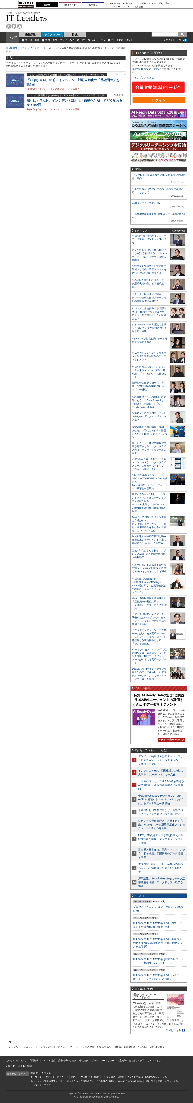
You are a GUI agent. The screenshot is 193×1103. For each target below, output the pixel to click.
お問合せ (10, 1066)
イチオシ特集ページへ (171, 739)
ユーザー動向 (32, 40)
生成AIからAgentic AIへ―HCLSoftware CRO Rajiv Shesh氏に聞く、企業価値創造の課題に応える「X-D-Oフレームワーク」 (149, 585)
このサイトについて (16, 1060)
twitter (8, 26)
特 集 (75, 34)
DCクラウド (70, 5)
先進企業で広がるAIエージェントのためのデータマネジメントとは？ (149, 416)
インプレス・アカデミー (43, 1085)
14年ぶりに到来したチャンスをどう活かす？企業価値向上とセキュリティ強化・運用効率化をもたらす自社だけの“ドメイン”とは (149, 524)
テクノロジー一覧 (37, 48)
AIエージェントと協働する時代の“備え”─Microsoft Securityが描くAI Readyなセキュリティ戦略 (149, 568)
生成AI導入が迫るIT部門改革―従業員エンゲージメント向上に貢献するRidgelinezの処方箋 (149, 540)
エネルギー (115, 7)
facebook (14, 26)
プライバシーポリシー (103, 1060)
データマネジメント (122, 40)
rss (19, 26)
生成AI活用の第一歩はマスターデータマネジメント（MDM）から (149, 239)
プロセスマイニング (56, 40)
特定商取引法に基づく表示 (130, 1060)
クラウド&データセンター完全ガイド (49, 1077)
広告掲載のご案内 (67, 1060)
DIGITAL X (150, 1081)
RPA (82, 40)
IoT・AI (152, 3)
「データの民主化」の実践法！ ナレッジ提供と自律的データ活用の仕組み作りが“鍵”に (149, 297)
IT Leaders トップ (15, 48)
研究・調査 (164, 3)
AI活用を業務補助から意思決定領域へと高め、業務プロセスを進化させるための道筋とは (149, 269)
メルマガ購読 (48, 1060)
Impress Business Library (145, 69)
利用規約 (33, 1060)
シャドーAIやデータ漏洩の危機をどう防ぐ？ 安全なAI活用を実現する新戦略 (149, 328)
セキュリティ (98, 40)
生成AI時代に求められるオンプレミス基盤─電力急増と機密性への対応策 (149, 554)
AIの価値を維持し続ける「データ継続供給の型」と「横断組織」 (149, 283)
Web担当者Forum (90, 1077)
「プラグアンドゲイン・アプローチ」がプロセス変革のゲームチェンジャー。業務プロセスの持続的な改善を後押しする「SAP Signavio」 (149, 637)
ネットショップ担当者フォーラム (47, 1081)
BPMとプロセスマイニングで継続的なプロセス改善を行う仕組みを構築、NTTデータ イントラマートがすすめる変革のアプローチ (149, 656)
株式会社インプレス (41, 1073)
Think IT (75, 1077)
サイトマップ (154, 1060)
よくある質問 (25, 1066)
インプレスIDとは (144, 77)
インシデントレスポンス (51, 89)
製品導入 (93, 5)
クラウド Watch (135, 1077)
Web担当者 (115, 3)
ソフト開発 (140, 3)
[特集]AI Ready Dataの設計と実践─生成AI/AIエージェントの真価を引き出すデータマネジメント (158, 699)
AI (74, 40)
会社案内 (83, 1060)
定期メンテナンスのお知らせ (148, 203)
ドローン (127, 7)
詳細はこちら (173, 1030)
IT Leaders (26, 18)
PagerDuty (32, 89)
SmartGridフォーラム (156, 1077)
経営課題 (30, 34)
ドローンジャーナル (168, 1081)
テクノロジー (53, 34)
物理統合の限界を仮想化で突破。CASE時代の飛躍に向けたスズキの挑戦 (148, 386)
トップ (13, 37)
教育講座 (139, 7)
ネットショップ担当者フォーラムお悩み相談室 (90, 1081)
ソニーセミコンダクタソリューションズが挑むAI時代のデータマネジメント (149, 356)
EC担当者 (127, 3)
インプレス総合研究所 (113, 1077)
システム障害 (73, 89)
